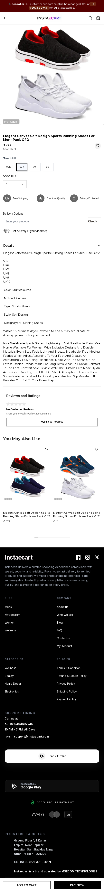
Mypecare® (12, 614)
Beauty (9, 675)
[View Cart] (98, 18)
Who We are (65, 614)
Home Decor (13, 683)
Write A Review (52, 422)
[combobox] (14, 184)
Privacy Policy (66, 683)
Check (92, 221)
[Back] (5, 18)
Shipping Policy (67, 691)
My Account (64, 646)
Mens (8, 607)
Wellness (10, 630)
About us (62, 607)
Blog (60, 622)
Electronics (12, 691)
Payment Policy (67, 699)
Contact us (64, 638)
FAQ (59, 630)
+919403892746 (19, 724)
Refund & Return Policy (72, 675)
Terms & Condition (68, 668)
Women (9, 622)
